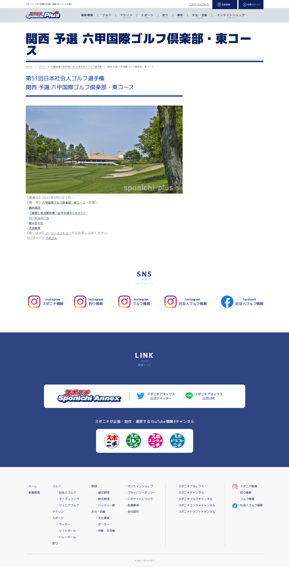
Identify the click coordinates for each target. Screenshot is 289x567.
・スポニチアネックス (190, 486)
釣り (165, 16)
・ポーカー (102, 524)
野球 (180, 16)
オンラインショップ (231, 16)
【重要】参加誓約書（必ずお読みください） (58, 213)
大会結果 (34, 228)
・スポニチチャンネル (190, 492)
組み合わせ (36, 223)
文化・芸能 (200, 16)
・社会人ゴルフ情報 (250, 505)
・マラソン (57, 511)
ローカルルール (39, 218)
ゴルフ (107, 16)
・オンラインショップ (139, 486)
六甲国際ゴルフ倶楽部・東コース (63, 202)
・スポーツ (57, 518)
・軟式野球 (102, 499)
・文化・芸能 (97, 511)
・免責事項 (132, 505)
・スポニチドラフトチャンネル (195, 511)
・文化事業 (102, 518)
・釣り (54, 543)
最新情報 (87, 16)
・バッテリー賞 (105, 505)
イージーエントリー (58, 233)
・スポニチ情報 (247, 486)
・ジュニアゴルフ (67, 505)
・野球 (93, 486)
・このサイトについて (139, 499)
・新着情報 (33, 492)
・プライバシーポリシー (140, 492)
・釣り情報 (244, 492)
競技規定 (34, 208)
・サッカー (63, 524)
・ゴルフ (55, 486)
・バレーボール (66, 537)
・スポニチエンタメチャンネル (195, 505)
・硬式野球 (102, 492)
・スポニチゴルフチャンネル (194, 499)
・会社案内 (132, 511)
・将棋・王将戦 (105, 530)
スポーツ (147, 16)
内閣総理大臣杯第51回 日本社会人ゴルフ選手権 (76, 66)
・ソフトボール (66, 530)
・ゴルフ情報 (245, 499)
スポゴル (51, 238)
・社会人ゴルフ (66, 492)
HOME (29, 66)
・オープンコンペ (67, 499)
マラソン (126, 16)
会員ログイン (253, 4)
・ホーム (31, 486)
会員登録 (225, 4)
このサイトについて (199, 4)
